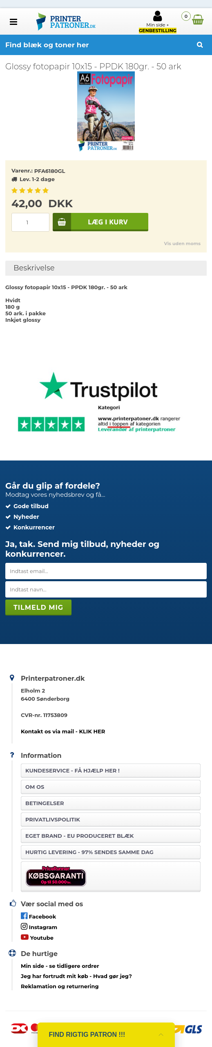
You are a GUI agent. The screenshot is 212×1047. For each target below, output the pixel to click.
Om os (34, 787)
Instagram (39, 926)
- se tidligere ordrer (60, 966)
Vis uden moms (182, 243)
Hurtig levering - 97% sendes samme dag (89, 852)
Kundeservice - (72, 770)
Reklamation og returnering (60, 986)
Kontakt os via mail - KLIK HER (63, 731)
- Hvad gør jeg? (76, 976)
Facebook (38, 916)
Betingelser (44, 803)
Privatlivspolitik (52, 819)
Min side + (157, 21)
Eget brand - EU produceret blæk (79, 835)
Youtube (37, 937)
